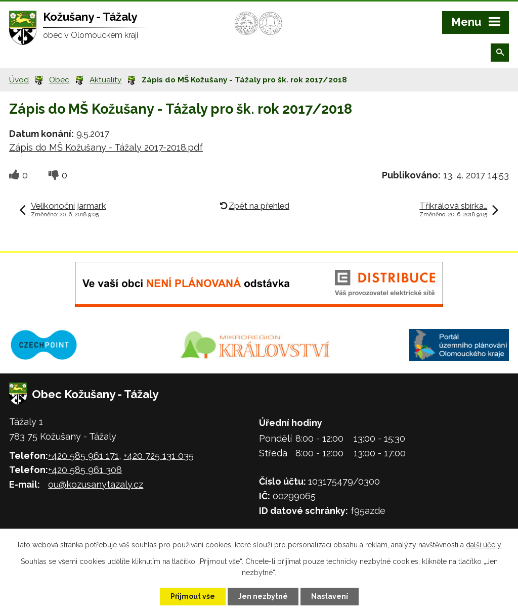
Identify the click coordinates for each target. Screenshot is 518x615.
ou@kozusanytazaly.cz (95, 484)
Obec (59, 79)
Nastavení (329, 596)
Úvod (19, 79)
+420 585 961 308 (85, 469)
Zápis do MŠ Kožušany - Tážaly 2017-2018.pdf (106, 147)
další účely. (484, 545)
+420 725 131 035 (158, 455)
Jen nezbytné (263, 596)
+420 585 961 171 (83, 455)
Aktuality (105, 79)
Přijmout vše (192, 596)
